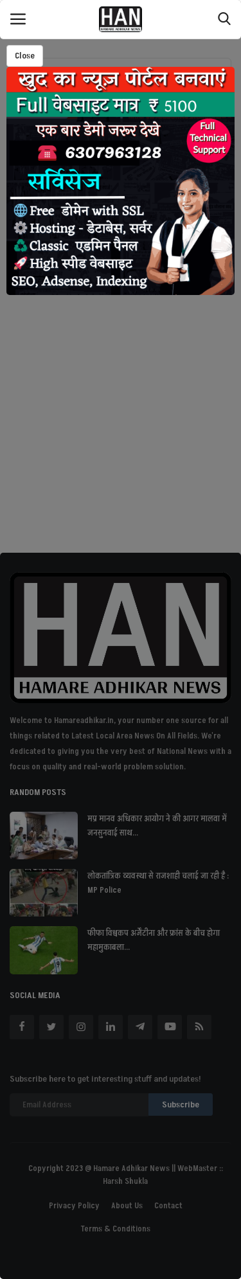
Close (25, 55)
